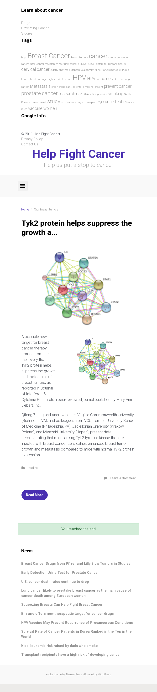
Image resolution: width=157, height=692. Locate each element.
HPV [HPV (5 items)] (79, 78)
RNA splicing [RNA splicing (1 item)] (91, 94)
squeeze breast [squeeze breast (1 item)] (37, 102)
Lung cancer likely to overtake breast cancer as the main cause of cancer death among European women (76, 593)
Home (25, 209)
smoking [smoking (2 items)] (115, 93)
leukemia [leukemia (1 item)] (117, 79)
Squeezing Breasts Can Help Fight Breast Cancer (62, 605)
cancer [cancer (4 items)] (98, 56)
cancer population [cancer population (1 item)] (119, 57)
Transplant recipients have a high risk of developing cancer (71, 655)
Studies (33, 468)
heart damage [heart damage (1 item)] (38, 79)
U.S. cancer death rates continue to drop (55, 582)
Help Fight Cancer (78, 154)
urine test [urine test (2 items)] (113, 101)
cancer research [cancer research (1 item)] (46, 64)
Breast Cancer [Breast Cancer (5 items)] (48, 56)
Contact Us (29, 144)
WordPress (104, 674)
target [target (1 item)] (80, 102)
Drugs (25, 23)
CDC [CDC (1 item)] (91, 64)
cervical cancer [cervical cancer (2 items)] (35, 69)
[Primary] (23, 186)
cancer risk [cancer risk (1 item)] (62, 64)
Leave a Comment (123, 478)
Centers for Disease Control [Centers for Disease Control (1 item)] (110, 64)
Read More (34, 495)
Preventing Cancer (35, 28)
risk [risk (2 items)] (79, 93)
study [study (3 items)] (53, 101)
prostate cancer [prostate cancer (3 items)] (39, 93)
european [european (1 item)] (74, 70)
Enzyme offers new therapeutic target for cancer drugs (67, 614)
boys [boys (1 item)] (23, 57)
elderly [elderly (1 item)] (54, 70)
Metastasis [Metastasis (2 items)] (40, 86)
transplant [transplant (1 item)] (91, 102)
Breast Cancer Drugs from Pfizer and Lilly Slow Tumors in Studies (76, 564)
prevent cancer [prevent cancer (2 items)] (118, 86)
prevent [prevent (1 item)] (98, 86)
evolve (49, 674)
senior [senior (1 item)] (103, 94)
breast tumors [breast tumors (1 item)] (79, 57)
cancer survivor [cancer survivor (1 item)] (78, 64)
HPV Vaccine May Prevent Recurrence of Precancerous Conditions (77, 623)
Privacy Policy (32, 139)
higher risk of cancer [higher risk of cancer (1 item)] (59, 79)
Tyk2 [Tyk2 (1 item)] (101, 102)
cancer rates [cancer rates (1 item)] (28, 64)
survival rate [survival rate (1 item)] (68, 102)
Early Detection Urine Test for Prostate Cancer (60, 573)
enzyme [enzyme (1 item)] (63, 70)
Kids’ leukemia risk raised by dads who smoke (59, 646)
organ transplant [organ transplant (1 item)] (62, 86)
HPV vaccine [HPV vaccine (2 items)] (99, 78)
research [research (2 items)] (67, 93)
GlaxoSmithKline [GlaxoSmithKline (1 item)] (90, 70)
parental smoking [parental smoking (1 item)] (83, 86)
